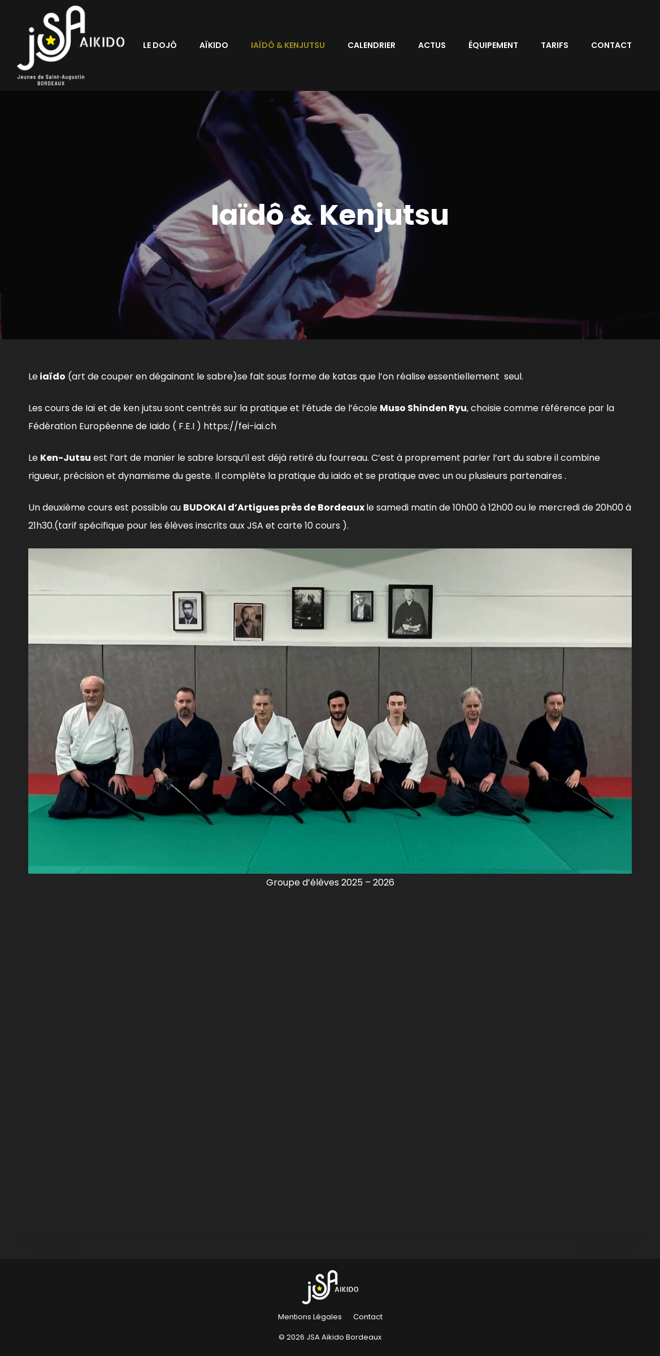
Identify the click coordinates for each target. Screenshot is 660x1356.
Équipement (493, 45)
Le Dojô (160, 45)
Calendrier (372, 45)
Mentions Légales (310, 1316)
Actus (432, 45)
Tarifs (554, 45)
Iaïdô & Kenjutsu (288, 45)
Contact (611, 45)
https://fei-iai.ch (239, 426)
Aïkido (213, 45)
